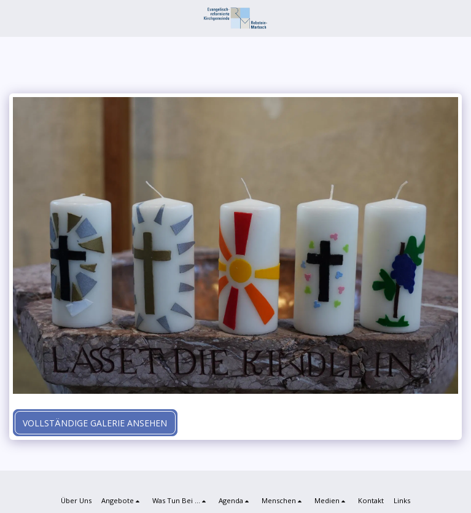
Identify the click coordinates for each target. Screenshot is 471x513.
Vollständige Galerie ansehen (95, 423)
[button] (13, 17)
